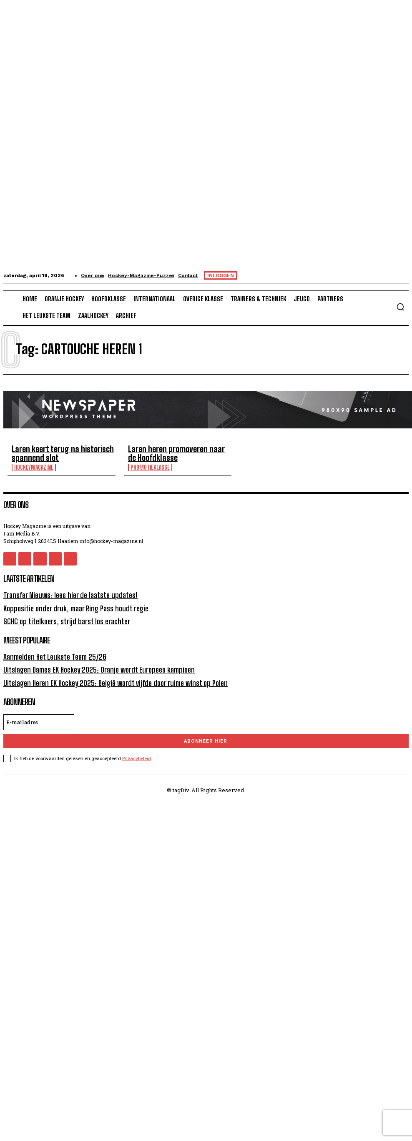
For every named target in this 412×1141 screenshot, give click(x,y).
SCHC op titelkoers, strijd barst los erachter (60, 616)
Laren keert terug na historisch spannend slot (55, 452)
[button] (400, 306)
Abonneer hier (205, 733)
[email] (38, 714)
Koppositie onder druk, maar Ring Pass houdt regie (69, 604)
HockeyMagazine (33, 464)
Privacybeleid (136, 750)
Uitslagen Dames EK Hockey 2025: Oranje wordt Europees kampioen (91, 663)
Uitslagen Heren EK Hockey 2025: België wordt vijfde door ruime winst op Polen (106, 675)
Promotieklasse (134, 464)
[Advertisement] (146, 850)
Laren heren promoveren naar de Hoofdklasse (152, 452)
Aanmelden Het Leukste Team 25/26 (50, 651)
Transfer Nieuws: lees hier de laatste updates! (64, 592)
